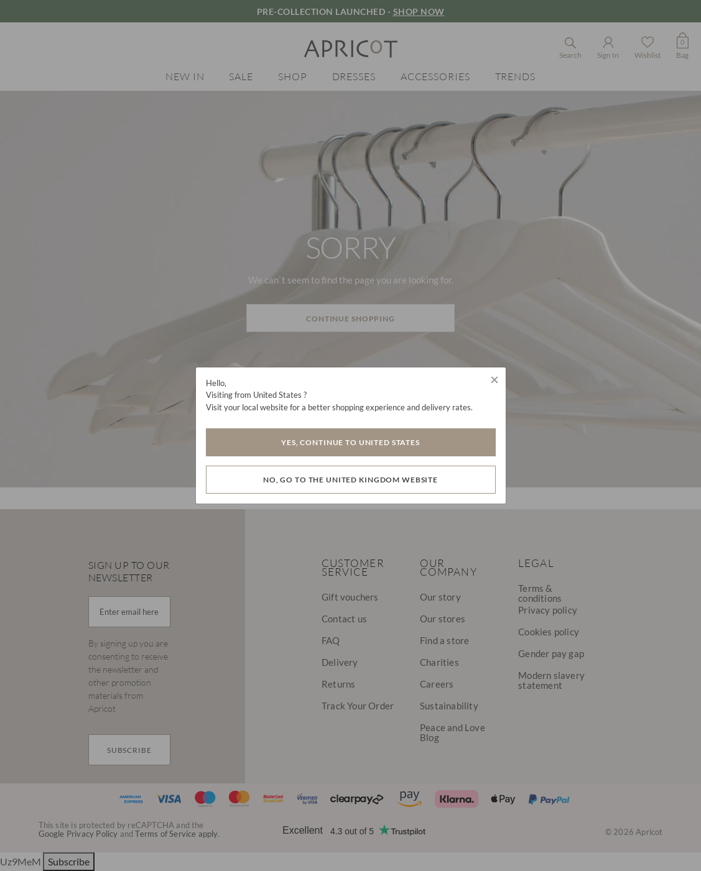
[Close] (494, 379)
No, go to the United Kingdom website (350, 479)
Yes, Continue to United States (350, 442)
